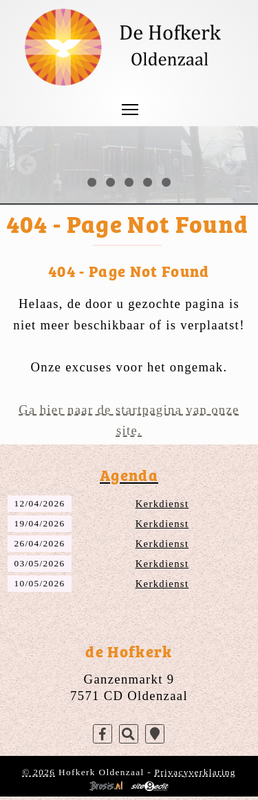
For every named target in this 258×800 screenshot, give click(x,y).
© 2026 (38, 772)
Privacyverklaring (195, 772)
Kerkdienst (162, 503)
